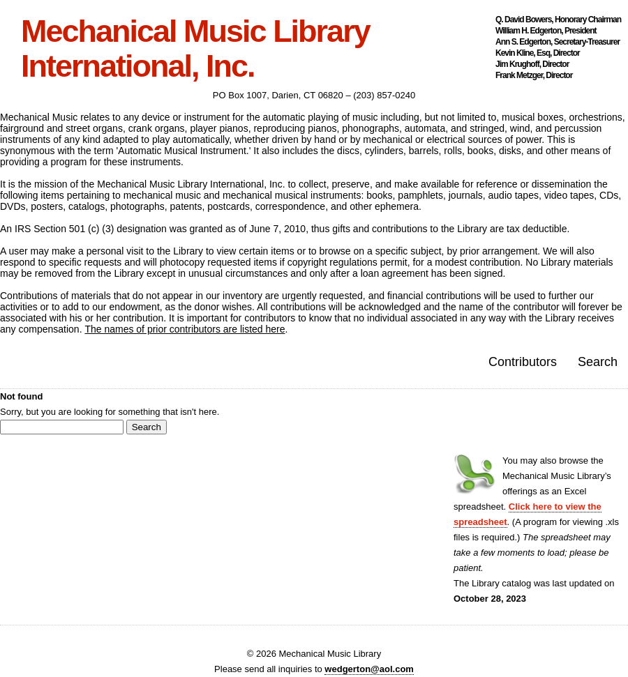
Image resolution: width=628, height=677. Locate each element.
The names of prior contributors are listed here (184, 329)
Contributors (522, 362)
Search (598, 362)
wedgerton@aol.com (369, 669)
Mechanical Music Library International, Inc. (195, 49)
